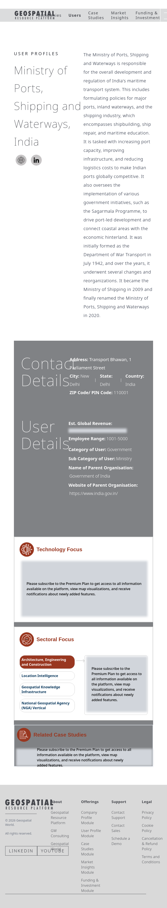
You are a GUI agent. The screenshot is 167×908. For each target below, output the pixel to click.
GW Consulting (60, 833)
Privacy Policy (148, 815)
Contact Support (118, 815)
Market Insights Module (88, 867)
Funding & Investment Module (90, 885)
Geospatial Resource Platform (60, 817)
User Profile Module (91, 833)
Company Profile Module (89, 817)
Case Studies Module (87, 849)
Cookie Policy (147, 828)
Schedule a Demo (121, 841)
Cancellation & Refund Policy (152, 843)
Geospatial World (60, 846)
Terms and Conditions (151, 859)
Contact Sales (118, 828)
